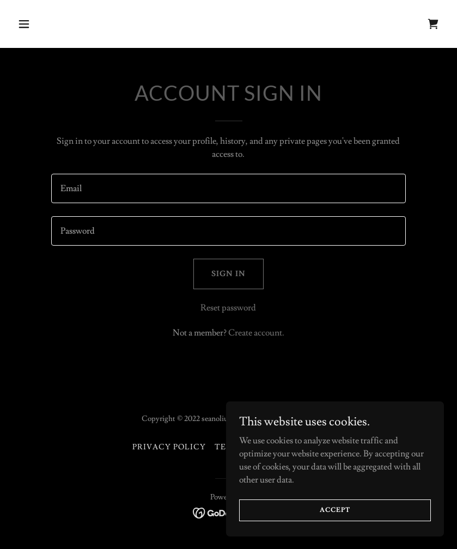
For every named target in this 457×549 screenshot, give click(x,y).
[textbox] (228, 188)
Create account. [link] (256, 332)
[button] (62, 24)
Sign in (228, 274)
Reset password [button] (228, 307)
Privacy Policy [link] (169, 447)
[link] (433, 24)
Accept (335, 525)
